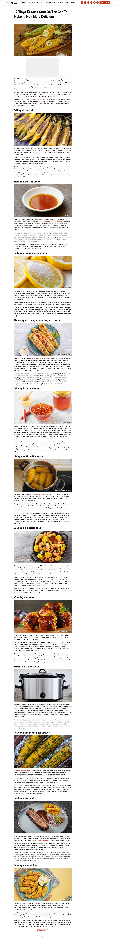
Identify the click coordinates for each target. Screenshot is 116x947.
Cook (66, 2)
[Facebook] (82, 2)
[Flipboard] (91, 2)
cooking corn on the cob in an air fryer (50, 915)
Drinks (72, 2)
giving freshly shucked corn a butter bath (40, 494)
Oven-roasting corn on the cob (22, 771)
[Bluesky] (94, 2)
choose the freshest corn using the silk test (34, 99)
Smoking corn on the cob (42, 840)
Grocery (60, 2)
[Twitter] (85, 2)
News (24, 2)
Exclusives (31, 2)
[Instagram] (88, 2)
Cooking (20, 8)
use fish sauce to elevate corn (52, 222)
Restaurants (50, 2)
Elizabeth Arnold (19, 21)
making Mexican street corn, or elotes (41, 358)
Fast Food (40, 2)
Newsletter (104, 2)
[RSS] (97, 2)
